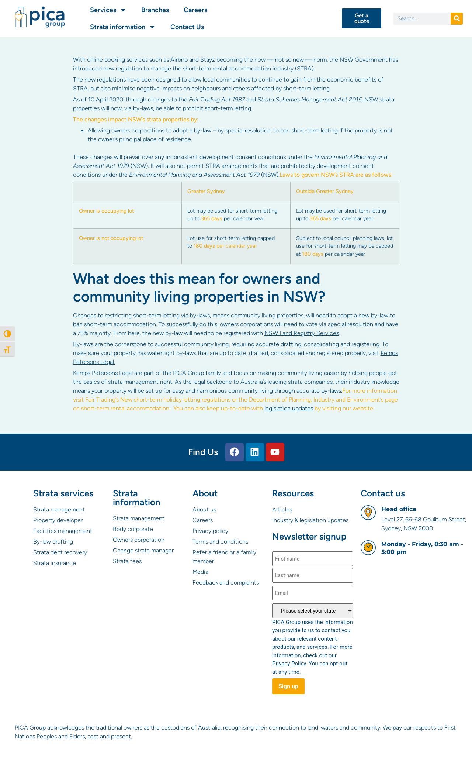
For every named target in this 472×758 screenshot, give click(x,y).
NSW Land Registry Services (301, 333)
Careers (195, 10)
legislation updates (288, 408)
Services (108, 10)
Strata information (123, 27)
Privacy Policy (289, 663)
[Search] (457, 19)
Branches (155, 10)
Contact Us (187, 27)
